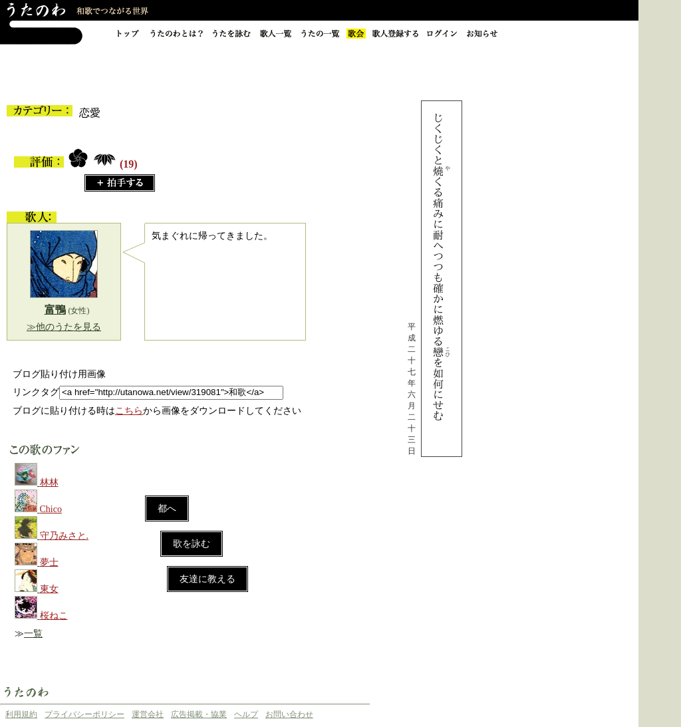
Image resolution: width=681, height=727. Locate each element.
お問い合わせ (289, 714)
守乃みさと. (64, 536)
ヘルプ (246, 714)
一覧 (33, 634)
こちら (129, 411)
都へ (167, 508)
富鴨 (55, 309)
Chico (51, 509)
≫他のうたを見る (64, 327)
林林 (49, 483)
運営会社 (148, 714)
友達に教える (207, 579)
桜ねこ (54, 616)
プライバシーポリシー (84, 714)
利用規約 (21, 714)
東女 (49, 589)
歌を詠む (191, 544)
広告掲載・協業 (199, 714)
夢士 (49, 562)
